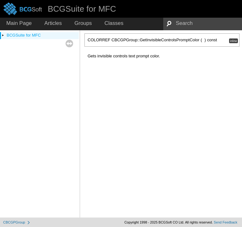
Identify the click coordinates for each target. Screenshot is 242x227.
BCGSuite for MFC (24, 35)
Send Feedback (225, 222)
